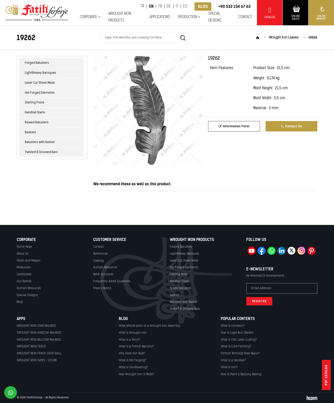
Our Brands (24, 281)
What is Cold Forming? (236, 346)
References (100, 254)
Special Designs (215, 17)
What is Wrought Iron (133, 333)
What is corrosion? (233, 326)
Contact (245, 17)
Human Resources (29, 288)
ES (185, 6)
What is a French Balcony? (136, 346)
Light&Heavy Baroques (40, 72)
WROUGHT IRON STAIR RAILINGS (36, 326)
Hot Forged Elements (40, 92)
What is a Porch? (129, 340)
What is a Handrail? (233, 360)
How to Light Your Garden (237, 333)
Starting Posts (34, 102)
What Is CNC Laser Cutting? (239, 340)
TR (142, 6)
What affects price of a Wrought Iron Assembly (149, 326)
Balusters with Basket (40, 142)
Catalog (98, 260)
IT (177, 6)
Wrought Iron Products (119, 17)
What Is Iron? (229, 367)
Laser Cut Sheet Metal (40, 82)
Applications (160, 17)
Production (187, 17)
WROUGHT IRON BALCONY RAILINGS (39, 340)
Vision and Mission (28, 260)
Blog (203, 6)
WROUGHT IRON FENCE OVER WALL (39, 353)
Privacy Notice (102, 288)
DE (169, 6)
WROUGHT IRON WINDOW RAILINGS (39, 333)
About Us (22, 254)
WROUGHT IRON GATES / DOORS (37, 360)
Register (259, 301)
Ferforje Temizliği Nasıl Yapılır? (240, 353)
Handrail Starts (35, 112)
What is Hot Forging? (132, 360)
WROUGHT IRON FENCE (31, 346)
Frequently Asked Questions (111, 281)
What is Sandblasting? (133, 367)
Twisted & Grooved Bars (41, 152)
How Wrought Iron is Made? (136, 374)
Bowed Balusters (36, 122)
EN (151, 6)
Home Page (24, 247)
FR (160, 6)
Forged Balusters (37, 62)
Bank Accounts (103, 274)
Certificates (24, 274)
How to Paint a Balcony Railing (241, 374)
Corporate (88, 17)
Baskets (30, 132)
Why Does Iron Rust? (132, 353)
